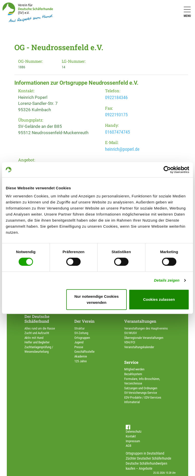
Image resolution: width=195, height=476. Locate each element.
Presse (78, 347)
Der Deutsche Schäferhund (36, 319)
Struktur (79, 328)
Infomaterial (132, 402)
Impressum (133, 441)
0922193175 (116, 114)
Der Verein (84, 321)
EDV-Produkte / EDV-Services (142, 397)
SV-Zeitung (81, 333)
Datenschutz (134, 431)
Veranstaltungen (140, 321)
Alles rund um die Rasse (39, 328)
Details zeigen (166, 280)
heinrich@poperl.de (122, 149)
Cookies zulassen (159, 299)
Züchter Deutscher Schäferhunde (148, 458)
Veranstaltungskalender (139, 347)
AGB (128, 446)
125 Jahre (80, 361)
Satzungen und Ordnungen (140, 388)
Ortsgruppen (82, 338)
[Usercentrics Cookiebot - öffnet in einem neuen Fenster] (167, 169)
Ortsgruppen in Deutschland (145, 453)
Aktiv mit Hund (33, 338)
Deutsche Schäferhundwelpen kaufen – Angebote (146, 465)
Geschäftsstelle (84, 351)
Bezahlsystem (133, 374)
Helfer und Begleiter (37, 342)
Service (131, 362)
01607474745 (117, 132)
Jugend (78, 342)
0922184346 (116, 97)
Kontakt (131, 436)
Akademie (80, 356)
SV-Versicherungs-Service (140, 393)
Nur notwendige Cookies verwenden (96, 299)
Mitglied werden (134, 369)
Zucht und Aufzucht (36, 333)
